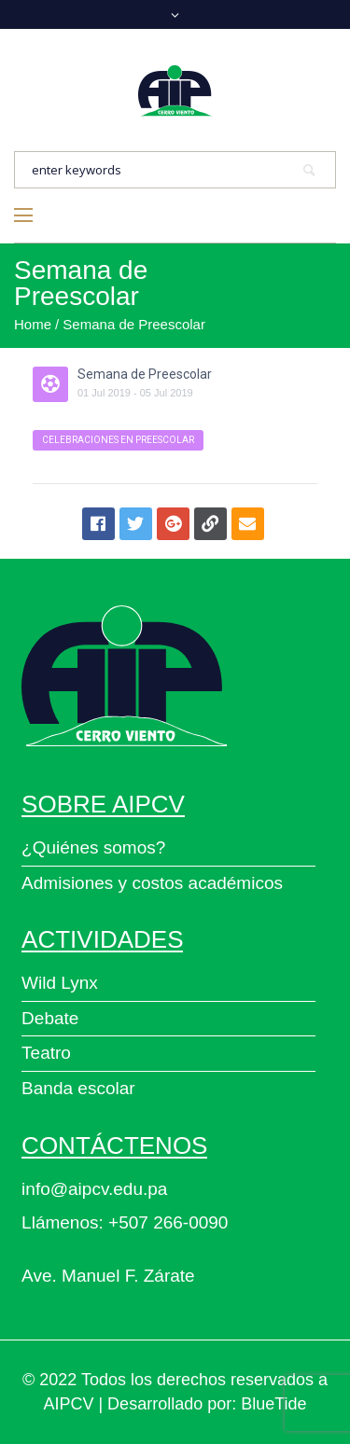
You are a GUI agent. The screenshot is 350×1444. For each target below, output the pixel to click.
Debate (49, 1018)
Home (32, 324)
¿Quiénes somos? (93, 847)
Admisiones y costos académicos (152, 883)
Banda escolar (77, 1088)
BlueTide (273, 1404)
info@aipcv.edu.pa (94, 1189)
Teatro (46, 1052)
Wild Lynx (59, 983)
